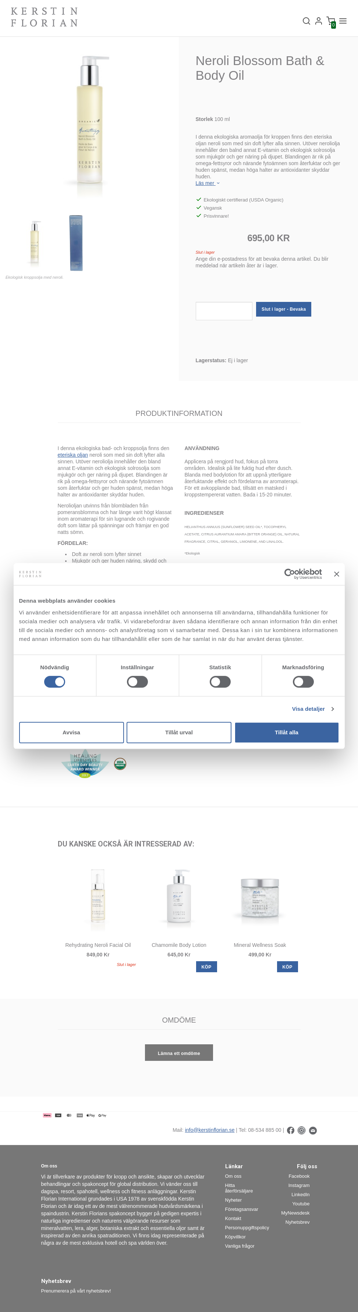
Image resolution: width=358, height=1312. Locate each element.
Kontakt (233, 1218)
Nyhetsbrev (298, 1222)
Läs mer (208, 183)
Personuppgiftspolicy (244, 1227)
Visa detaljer (308, 709)
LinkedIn (300, 1194)
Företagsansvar (241, 1209)
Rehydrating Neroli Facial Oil (98, 945)
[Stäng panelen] (336, 574)
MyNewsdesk (295, 1213)
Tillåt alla (286, 732)
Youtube (300, 1203)
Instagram (299, 1185)
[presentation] (252, 287)
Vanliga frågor (240, 1246)
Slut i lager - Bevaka (284, 309)
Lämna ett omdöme (179, 1053)
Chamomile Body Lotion (179, 945)
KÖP (207, 967)
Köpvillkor (235, 1237)
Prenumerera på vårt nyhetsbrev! (76, 1291)
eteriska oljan (73, 455)
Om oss (233, 1176)
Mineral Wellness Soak (260, 945)
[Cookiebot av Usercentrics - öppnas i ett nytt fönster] (290, 574)
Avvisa (71, 732)
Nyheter (233, 1200)
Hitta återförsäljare (239, 1188)
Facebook (298, 1176)
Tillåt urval (179, 732)
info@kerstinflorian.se (210, 1130)
